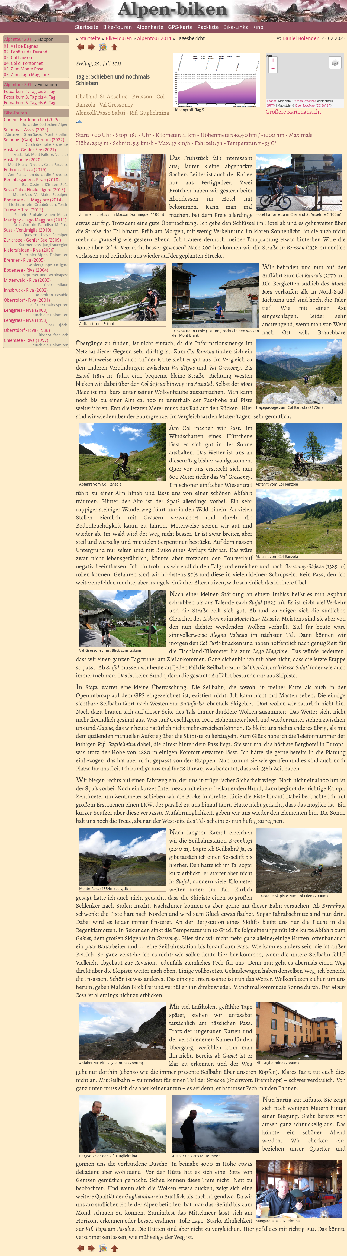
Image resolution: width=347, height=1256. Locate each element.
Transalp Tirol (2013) (36, 212)
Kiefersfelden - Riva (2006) (36, 252)
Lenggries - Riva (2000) (36, 312)
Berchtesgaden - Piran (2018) (36, 182)
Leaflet (271, 100)
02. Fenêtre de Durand (28, 51)
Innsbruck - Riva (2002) (36, 292)
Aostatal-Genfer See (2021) (36, 152)
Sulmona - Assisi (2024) (36, 132)
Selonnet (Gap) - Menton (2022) (36, 142)
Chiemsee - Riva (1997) (36, 342)
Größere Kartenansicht (293, 112)
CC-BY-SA (324, 105)
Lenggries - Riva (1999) (36, 322)
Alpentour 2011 (19, 39)
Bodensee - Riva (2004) (36, 272)
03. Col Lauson (21, 57)
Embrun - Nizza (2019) (36, 172)
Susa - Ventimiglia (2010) (36, 232)
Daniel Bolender (300, 38)
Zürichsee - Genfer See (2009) (36, 242)
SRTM (271, 105)
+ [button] (273, 61)
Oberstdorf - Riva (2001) (36, 302)
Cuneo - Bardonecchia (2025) (36, 122)
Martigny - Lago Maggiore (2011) (36, 222)
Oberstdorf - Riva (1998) (36, 332)
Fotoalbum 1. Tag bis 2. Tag (32, 91)
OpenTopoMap (305, 105)
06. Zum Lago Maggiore (29, 74)
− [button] (273, 69)
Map (300, 80)
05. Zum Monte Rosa (26, 69)
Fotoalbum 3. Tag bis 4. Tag (32, 97)
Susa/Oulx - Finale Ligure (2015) (36, 192)
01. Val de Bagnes (24, 46)
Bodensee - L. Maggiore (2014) (36, 202)
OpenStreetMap (306, 100)
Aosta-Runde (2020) (36, 162)
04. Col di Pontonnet (26, 63)
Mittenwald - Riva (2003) (36, 282)
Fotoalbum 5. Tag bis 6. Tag (32, 102)
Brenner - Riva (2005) (36, 262)
